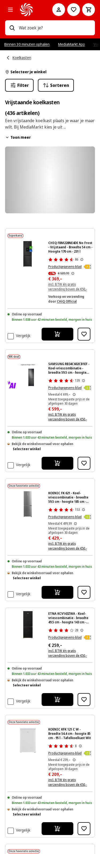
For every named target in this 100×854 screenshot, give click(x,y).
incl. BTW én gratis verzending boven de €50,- (67, 417)
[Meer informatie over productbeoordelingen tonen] (82, 259)
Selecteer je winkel (25, 72)
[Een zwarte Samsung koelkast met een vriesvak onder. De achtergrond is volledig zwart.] (27, 375)
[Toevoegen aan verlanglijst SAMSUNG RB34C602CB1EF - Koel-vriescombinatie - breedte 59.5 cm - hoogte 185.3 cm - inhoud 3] (84, 463)
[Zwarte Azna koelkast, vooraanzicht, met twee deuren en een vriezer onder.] (27, 624)
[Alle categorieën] (10, 9)
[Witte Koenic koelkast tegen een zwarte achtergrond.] (27, 740)
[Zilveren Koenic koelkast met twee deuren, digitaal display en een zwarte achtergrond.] (27, 504)
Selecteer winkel (27, 449)
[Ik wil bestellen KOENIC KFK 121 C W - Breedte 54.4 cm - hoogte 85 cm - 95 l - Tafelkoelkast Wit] (58, 828)
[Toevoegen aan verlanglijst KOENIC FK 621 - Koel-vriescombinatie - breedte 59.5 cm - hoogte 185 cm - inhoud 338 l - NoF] (84, 592)
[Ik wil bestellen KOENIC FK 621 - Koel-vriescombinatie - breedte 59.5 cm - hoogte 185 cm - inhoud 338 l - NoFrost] (58, 592)
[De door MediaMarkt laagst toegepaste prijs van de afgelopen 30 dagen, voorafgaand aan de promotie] (73, 273)
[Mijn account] (58, 9)
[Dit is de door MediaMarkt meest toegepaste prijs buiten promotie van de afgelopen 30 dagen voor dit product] (74, 394)
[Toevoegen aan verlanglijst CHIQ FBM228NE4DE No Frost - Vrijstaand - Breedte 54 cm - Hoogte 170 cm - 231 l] (84, 334)
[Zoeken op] (12, 27)
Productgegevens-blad (65, 266)
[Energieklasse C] (87, 388)
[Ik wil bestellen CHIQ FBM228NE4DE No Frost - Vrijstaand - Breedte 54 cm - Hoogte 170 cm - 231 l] (58, 334)
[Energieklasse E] (87, 267)
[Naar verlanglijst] (73, 9)
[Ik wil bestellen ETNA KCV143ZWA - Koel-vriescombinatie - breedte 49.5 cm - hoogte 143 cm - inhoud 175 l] (58, 699)
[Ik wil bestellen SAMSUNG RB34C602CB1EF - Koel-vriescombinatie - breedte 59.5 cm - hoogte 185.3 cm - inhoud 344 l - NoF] (58, 463)
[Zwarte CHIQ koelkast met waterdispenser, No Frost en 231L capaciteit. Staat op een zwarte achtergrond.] (27, 254)
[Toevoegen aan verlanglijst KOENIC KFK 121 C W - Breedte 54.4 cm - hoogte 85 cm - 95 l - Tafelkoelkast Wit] (84, 828)
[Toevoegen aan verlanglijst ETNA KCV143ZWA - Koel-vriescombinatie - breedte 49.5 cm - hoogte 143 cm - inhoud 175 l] (84, 699)
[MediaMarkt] (29, 9)
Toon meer (18, 137)
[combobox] (55, 27)
